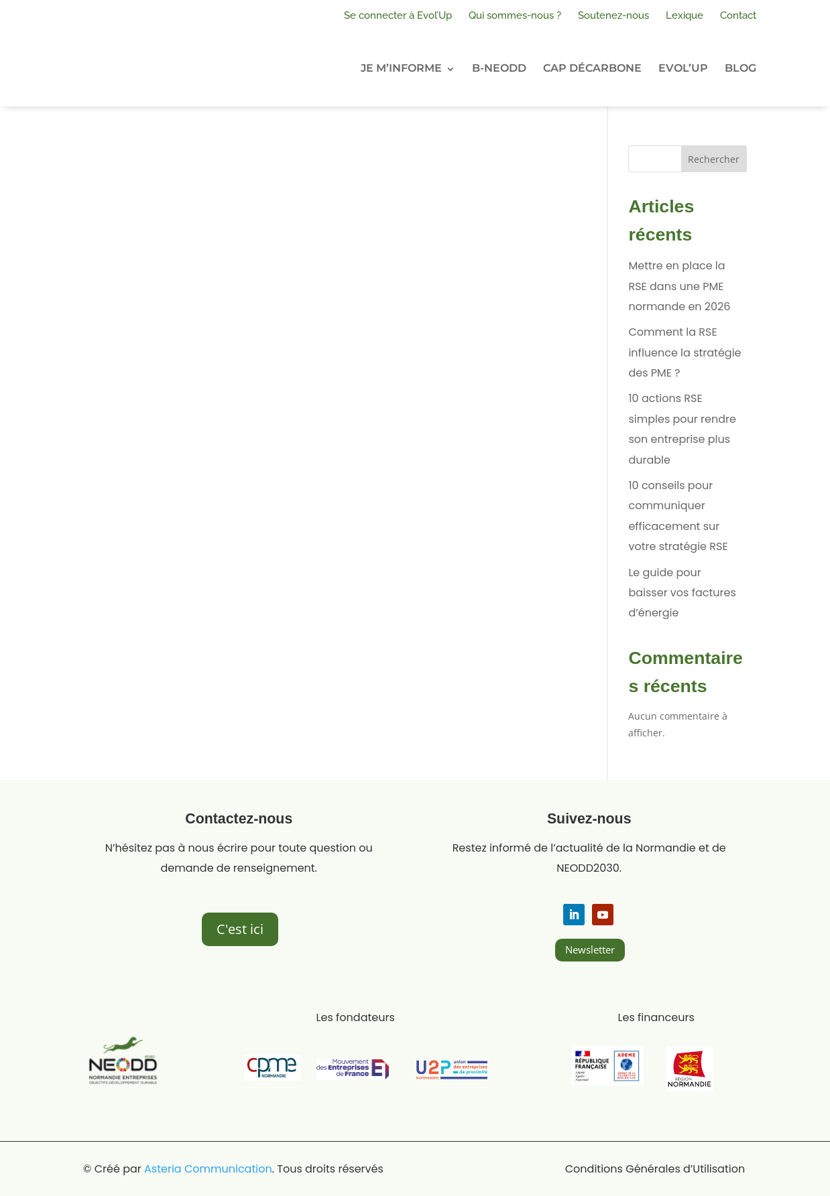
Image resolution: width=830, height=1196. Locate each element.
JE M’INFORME (401, 68)
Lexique (684, 15)
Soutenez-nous (613, 15)
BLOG (740, 68)
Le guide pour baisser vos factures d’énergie (681, 593)
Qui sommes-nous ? (515, 15)
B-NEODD (499, 68)
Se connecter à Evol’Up (398, 15)
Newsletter (590, 949)
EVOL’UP (683, 68)
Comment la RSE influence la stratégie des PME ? (684, 352)
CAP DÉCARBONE (592, 68)
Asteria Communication (208, 1169)
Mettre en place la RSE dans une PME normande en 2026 (679, 286)
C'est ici (240, 929)
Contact (738, 15)
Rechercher (713, 159)
